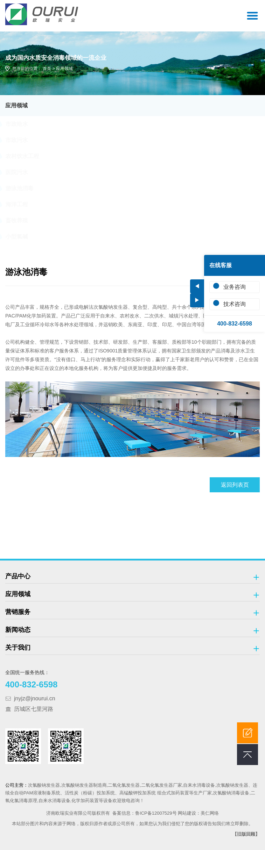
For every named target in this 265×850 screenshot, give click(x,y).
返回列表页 (235, 485)
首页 (47, 68)
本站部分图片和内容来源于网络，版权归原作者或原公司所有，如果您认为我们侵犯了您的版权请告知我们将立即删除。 (132, 823)
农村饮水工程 (29, 156)
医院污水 (23, 172)
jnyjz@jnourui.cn (34, 698)
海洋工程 (23, 204)
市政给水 (23, 124)
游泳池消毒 (26, 188)
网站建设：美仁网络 (198, 813)
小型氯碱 (23, 237)
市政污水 (23, 140)
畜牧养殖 (23, 220)
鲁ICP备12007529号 (156, 813)
